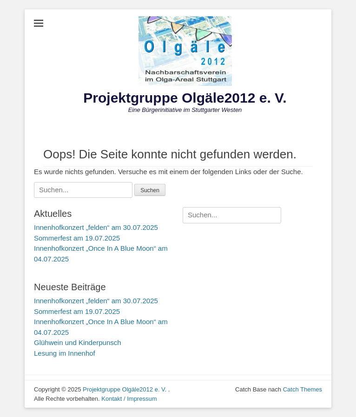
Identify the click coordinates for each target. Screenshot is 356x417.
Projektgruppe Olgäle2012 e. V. (184, 97)
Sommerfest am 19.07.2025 (77, 238)
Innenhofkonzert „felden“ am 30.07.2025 (96, 227)
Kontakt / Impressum (129, 398)
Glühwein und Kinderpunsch (77, 342)
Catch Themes (302, 389)
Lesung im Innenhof (64, 353)
